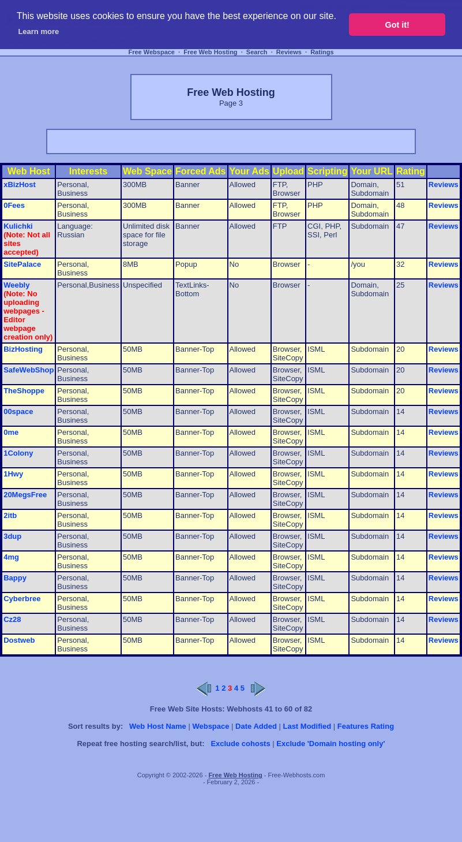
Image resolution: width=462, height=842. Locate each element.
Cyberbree (21, 598)
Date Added (256, 726)
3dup (12, 536)
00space (18, 411)
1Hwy (13, 474)
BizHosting (23, 349)
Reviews (289, 52)
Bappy (15, 577)
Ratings (322, 52)
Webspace (210, 726)
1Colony (18, 453)
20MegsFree (25, 494)
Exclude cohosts (240, 743)
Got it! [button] (397, 24)
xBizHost (19, 184)
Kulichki (18, 226)
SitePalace (22, 264)
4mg (11, 557)
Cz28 (12, 619)
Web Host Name (157, 726)
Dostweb (19, 640)
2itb (10, 515)
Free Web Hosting (210, 52)
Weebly (16, 285)
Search (257, 52)
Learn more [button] (38, 31)
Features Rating (365, 726)
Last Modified (307, 726)
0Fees (14, 205)
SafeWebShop (28, 370)
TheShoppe (23, 390)
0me (10, 432)
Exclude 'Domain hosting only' (330, 743)
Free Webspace (151, 52)
